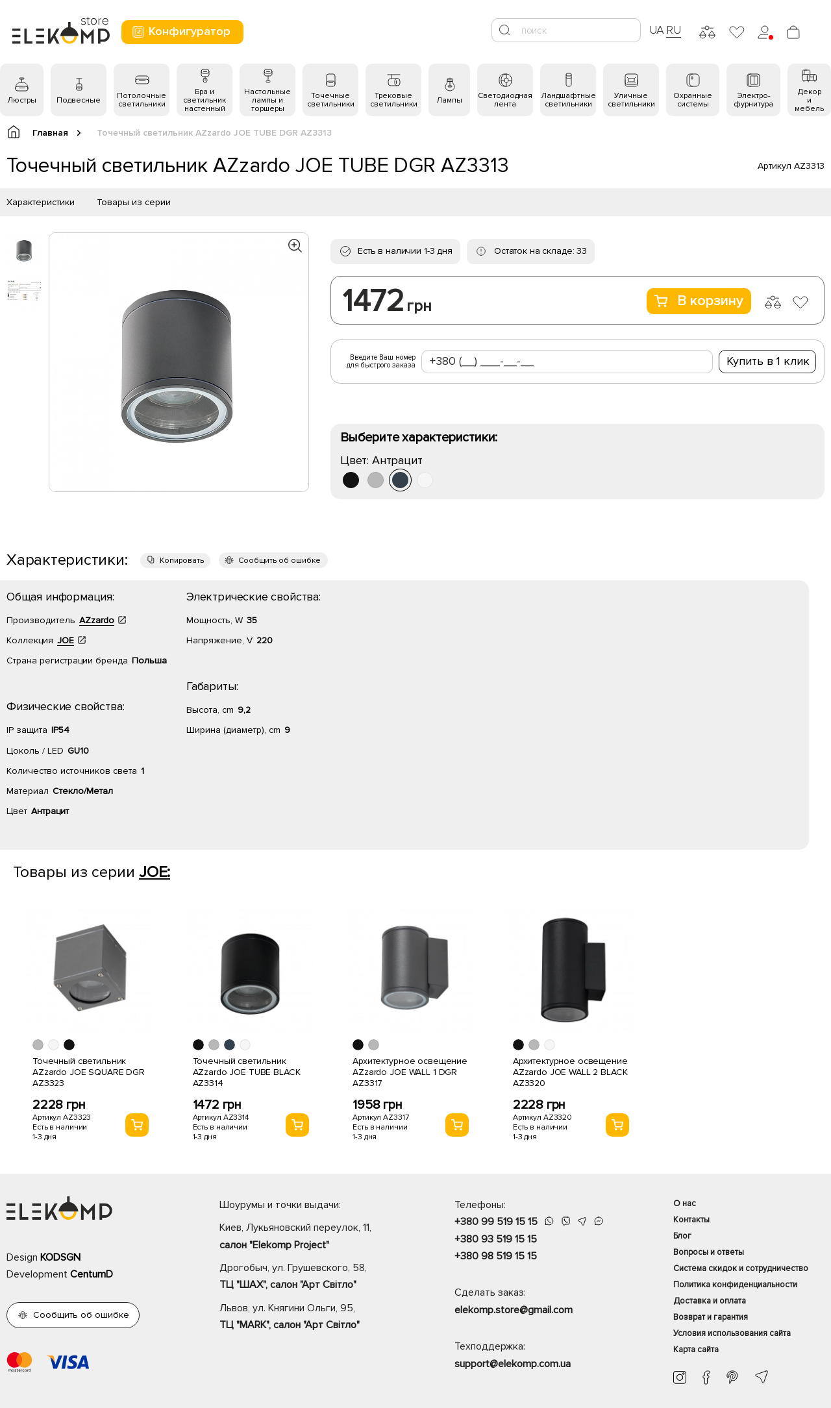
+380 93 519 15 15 (495, 1239)
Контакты (691, 1220)
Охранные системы (692, 100)
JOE (65, 640)
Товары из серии (134, 202)
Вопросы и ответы (708, 1252)
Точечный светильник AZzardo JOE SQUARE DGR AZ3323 (88, 1072)
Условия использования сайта (732, 1333)
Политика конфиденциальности (735, 1284)
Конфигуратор (180, 31)
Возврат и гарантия (710, 1317)
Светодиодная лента (505, 100)
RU (673, 30)
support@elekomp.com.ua (512, 1363)
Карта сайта (696, 1349)
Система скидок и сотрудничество (740, 1268)
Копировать (182, 560)
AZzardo (96, 620)
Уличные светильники (631, 100)
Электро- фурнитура (753, 100)
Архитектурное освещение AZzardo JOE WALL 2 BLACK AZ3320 (570, 1072)
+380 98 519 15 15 (495, 1256)
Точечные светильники (330, 100)
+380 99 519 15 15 (496, 1221)
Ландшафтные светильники (568, 100)
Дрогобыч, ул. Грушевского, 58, (314, 1277)
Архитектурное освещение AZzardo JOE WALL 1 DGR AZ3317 (410, 1072)
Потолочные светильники (141, 100)
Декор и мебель (809, 100)
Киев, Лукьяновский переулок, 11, (314, 1237)
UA (657, 30)
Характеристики (40, 202)
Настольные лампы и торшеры (267, 100)
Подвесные (78, 100)
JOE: (154, 872)
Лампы (449, 100)
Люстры (21, 100)
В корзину (698, 301)
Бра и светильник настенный (204, 100)
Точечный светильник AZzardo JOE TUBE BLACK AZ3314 (247, 1072)
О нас (684, 1203)
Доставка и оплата (709, 1301)
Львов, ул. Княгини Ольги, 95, (314, 1318)
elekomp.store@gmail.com (513, 1309)
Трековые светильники (393, 100)
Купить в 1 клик (768, 361)
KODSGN (60, 1257)
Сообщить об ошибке (279, 560)
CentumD (91, 1274)
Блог (682, 1236)
